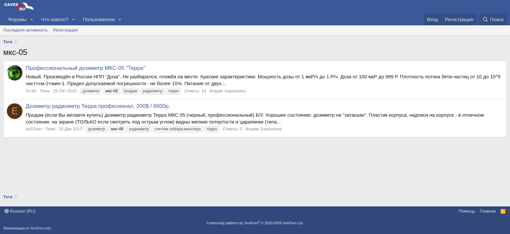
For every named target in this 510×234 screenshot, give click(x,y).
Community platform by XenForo (255, 223)
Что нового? (54, 19)
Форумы (17, 19)
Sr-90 (31, 90)
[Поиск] (493, 19)
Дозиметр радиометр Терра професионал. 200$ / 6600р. (98, 106)
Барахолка (235, 90)
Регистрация (65, 30)
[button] (31, 19)
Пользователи (99, 19)
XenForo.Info (41, 228)
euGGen (34, 128)
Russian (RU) (20, 211)
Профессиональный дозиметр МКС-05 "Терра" (85, 68)
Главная (488, 211)
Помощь (467, 211)
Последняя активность (25, 30)
